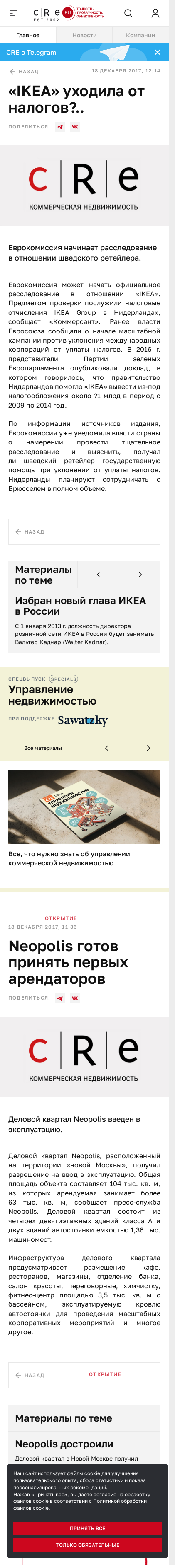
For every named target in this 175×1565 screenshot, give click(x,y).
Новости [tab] (84, 35)
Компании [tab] (140, 35)
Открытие (61, 918)
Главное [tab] (27, 35)
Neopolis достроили (64, 1443)
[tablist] (84, 35)
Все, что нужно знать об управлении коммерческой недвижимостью (69, 858)
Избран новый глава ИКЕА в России (80, 606)
